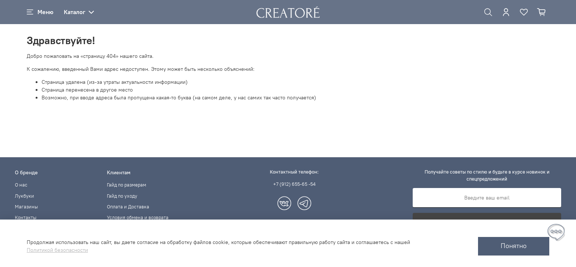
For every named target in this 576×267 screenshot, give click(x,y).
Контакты (25, 217)
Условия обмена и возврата (137, 217)
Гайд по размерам (126, 185)
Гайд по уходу (122, 196)
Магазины (26, 207)
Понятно (514, 246)
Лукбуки (24, 196)
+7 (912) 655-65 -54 (294, 184)
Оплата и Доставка (128, 207)
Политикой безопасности (57, 250)
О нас (21, 185)
